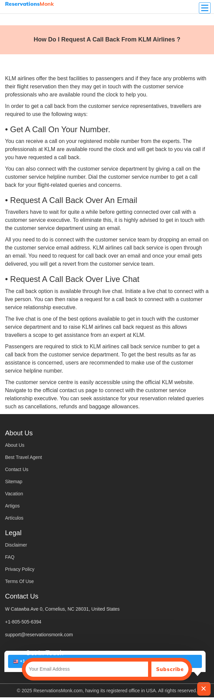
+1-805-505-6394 (23, 621)
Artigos (12, 505)
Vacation (14, 493)
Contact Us (16, 469)
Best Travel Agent (23, 457)
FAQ (9, 557)
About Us (15, 445)
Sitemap (13, 481)
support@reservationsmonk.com (39, 634)
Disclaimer (16, 545)
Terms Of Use (19, 581)
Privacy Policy (19, 569)
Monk (29, 3)
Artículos (14, 518)
